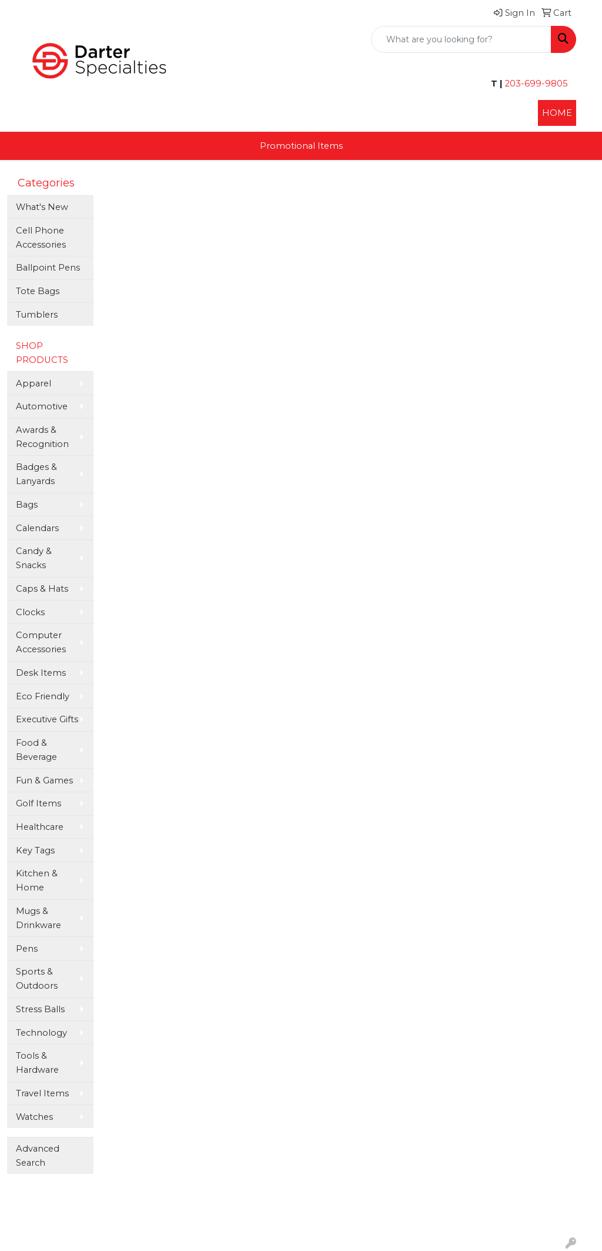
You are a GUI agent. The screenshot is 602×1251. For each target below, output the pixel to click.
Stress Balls (40, 1009)
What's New (42, 207)
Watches (34, 1117)
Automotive (42, 406)
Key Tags (35, 850)
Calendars (37, 528)
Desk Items (41, 673)
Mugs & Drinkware (38, 918)
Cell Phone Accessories (41, 237)
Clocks (30, 612)
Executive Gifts (47, 719)
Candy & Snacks (34, 558)
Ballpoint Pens (48, 267)
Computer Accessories (41, 642)
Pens (27, 948)
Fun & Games (44, 780)
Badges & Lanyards (36, 474)
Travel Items (42, 1093)
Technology (41, 1033)
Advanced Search (37, 1155)
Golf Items (38, 803)
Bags (27, 504)
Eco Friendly (42, 696)
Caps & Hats (42, 588)
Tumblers (37, 314)
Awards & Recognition (42, 437)
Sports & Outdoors (37, 978)
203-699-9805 (535, 83)
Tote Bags (37, 291)
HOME (557, 113)
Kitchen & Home (37, 880)
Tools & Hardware (37, 1062)
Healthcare (39, 827)
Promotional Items (301, 146)
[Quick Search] (461, 39)
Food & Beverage (36, 750)
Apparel (33, 383)
